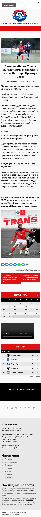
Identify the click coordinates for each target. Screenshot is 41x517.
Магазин (8, 477)
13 (31, 306)
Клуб (8, 81)
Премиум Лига (34, 270)
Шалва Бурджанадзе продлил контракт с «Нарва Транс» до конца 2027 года (18, 490)
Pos (3, 351)
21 (37, 310)
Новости (21, 81)
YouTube (8, 203)
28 (37, 313)
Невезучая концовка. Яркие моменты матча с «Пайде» (30, 277)
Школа (8, 468)
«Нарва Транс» (11, 462)
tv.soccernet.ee (25, 200)
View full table (35, 376)
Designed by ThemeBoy (11, 514)
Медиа (8, 474)
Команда (14, 81)
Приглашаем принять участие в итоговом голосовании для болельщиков (19, 499)
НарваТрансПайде (22, 270)
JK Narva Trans (6, 23)
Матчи (8, 465)
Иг (33, 351)
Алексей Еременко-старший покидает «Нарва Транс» (10, 278)
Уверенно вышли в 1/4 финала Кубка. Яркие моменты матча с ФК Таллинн (20, 504)
